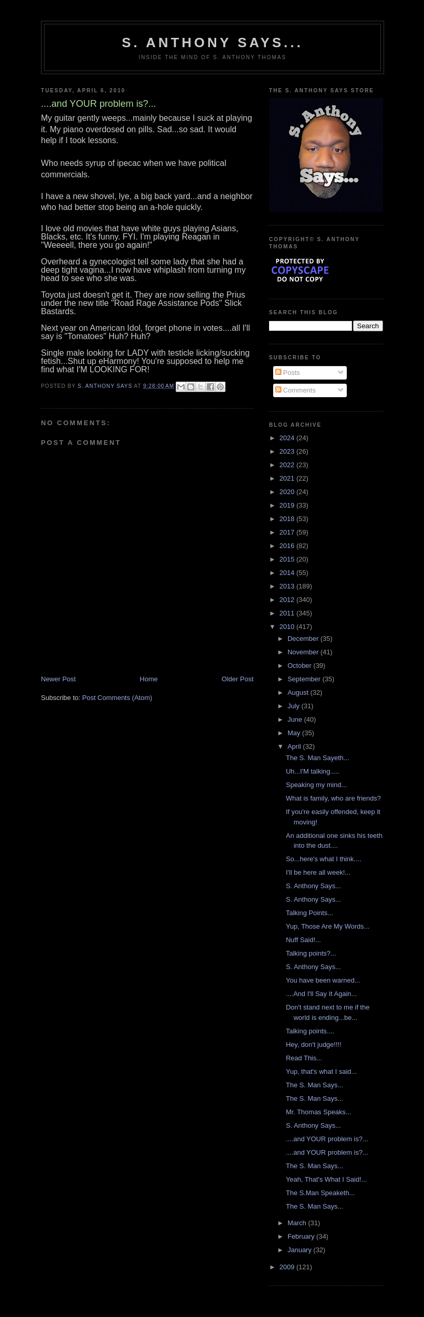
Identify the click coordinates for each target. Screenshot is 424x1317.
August (299, 692)
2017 (287, 532)
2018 (287, 519)
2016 (287, 546)
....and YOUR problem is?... (327, 1139)
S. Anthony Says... (212, 42)
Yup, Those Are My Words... (327, 926)
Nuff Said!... (303, 940)
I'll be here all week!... (318, 872)
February (302, 1236)
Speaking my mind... (316, 785)
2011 (287, 613)
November (304, 652)
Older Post (237, 679)
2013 (287, 586)
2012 (287, 600)
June (296, 719)
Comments (295, 390)
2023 (287, 451)
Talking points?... (311, 953)
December (304, 638)
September (305, 679)
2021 (287, 478)
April (295, 746)
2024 (287, 438)
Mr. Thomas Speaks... (318, 1112)
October (301, 665)
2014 (287, 573)
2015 (287, 559)
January (301, 1250)
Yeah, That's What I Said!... (326, 1179)
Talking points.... (310, 1031)
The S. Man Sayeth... (317, 758)
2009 (287, 1267)
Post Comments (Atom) (117, 698)
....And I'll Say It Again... (321, 994)
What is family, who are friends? (333, 798)
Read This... (304, 1058)
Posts (287, 372)
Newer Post (58, 679)
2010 (287, 627)
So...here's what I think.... (323, 859)
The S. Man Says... (314, 1085)
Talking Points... (309, 913)
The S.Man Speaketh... (320, 1193)
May (295, 733)
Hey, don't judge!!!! (313, 1044)
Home (149, 679)
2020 (287, 492)
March (298, 1223)
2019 (287, 505)
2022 (287, 465)
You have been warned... (323, 980)
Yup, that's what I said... (321, 1071)
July (295, 706)
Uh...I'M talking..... (313, 771)
